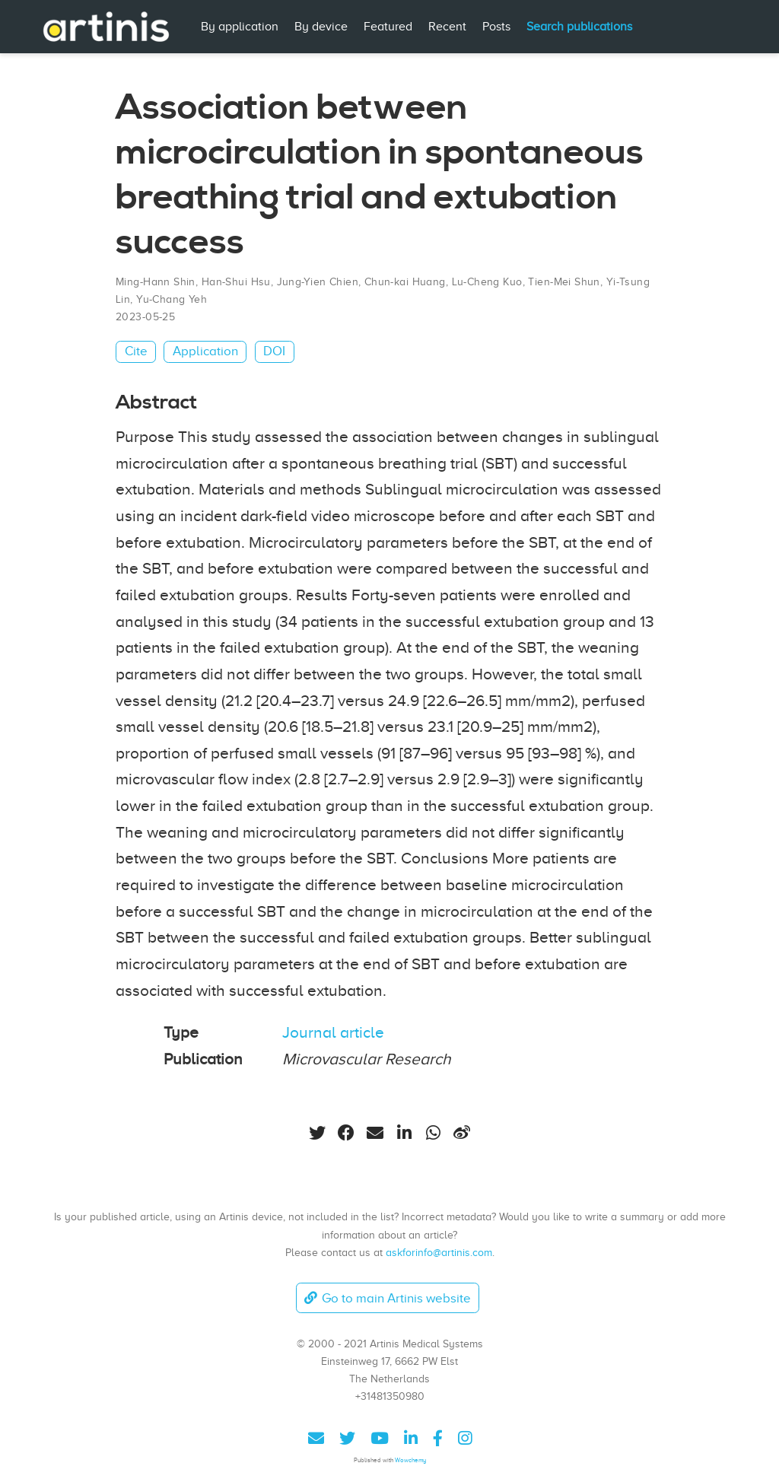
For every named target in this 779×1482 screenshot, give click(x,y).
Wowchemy (410, 1460)
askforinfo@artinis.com (439, 1252)
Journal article (333, 1032)
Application (205, 351)
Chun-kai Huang (405, 282)
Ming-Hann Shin (156, 282)
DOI (274, 351)
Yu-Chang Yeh (171, 299)
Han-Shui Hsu (236, 282)
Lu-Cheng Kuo (487, 282)
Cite (136, 351)
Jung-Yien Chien (317, 282)
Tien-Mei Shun (563, 282)
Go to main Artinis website (387, 1298)
